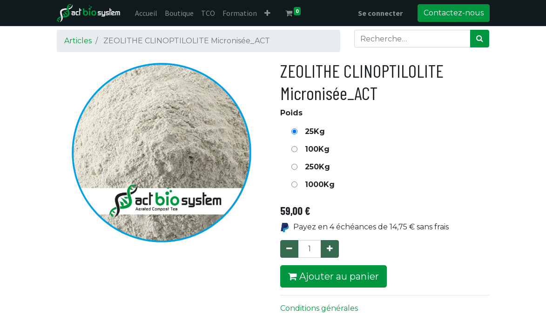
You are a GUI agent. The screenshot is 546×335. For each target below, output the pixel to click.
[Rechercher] (479, 38)
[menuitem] (146, 13)
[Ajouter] (330, 249)
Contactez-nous (454, 12)
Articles (78, 40)
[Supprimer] (289, 249)
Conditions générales (319, 308)
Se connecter (380, 13)
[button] (267, 13)
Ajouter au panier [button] (333, 276)
